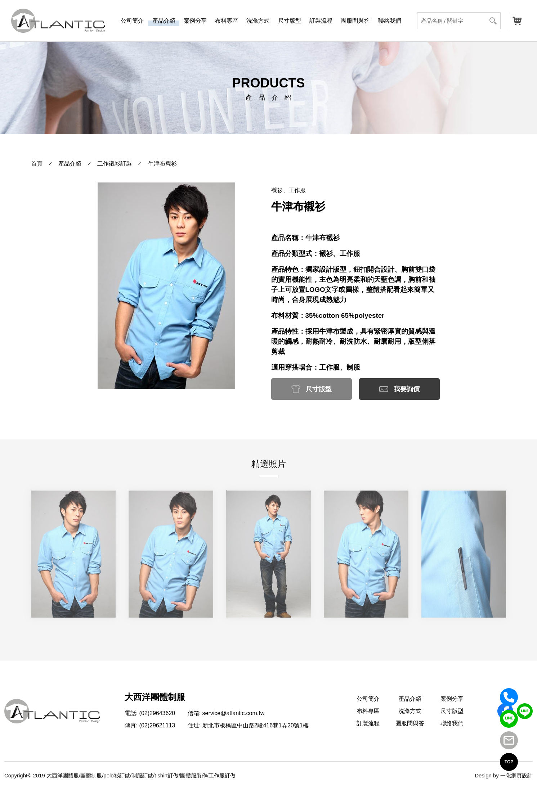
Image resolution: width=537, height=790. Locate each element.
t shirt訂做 (167, 775)
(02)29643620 (157, 713)
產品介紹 (69, 164)
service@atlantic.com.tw (233, 713)
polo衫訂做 (116, 775)
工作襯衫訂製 (114, 164)
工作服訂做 (222, 775)
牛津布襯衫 (162, 164)
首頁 (36, 164)
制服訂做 (142, 775)
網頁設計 (522, 775)
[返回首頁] (58, 21)
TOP (509, 761)
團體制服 (91, 775)
